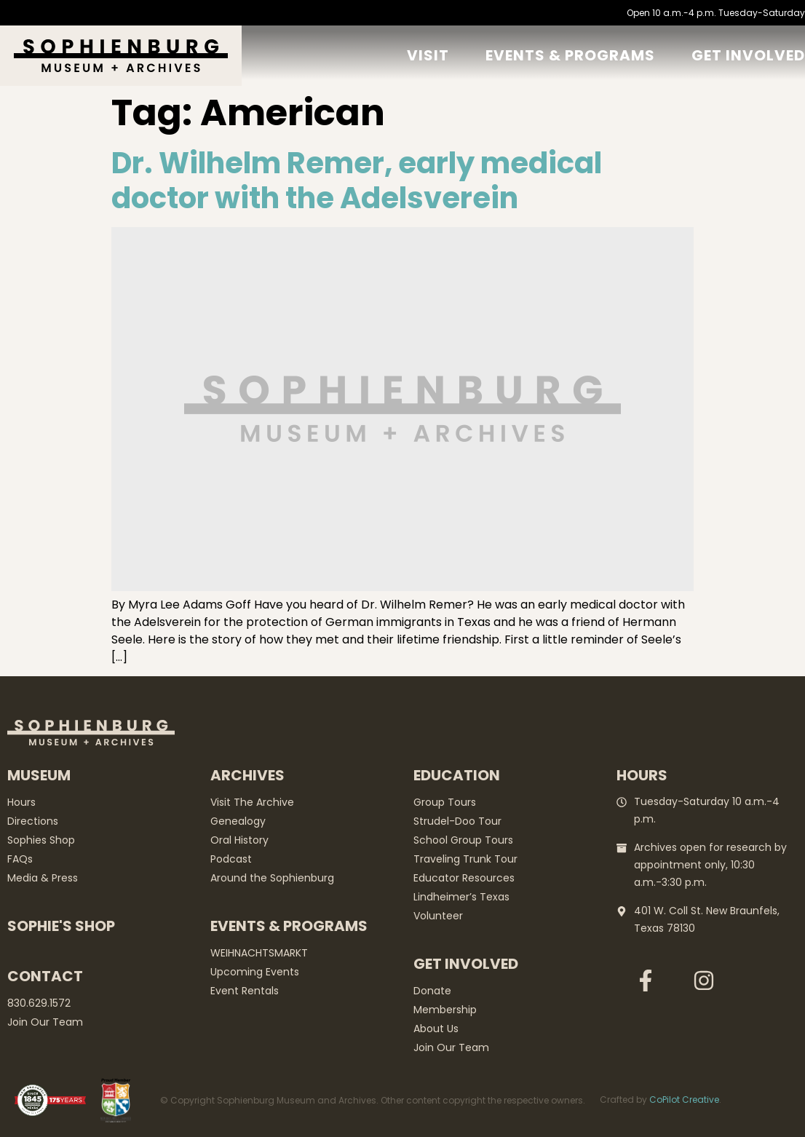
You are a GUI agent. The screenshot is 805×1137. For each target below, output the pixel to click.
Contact (45, 976)
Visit (428, 55)
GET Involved (748, 55)
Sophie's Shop (61, 926)
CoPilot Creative (684, 1099)
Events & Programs (570, 55)
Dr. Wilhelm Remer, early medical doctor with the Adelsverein (356, 180)
